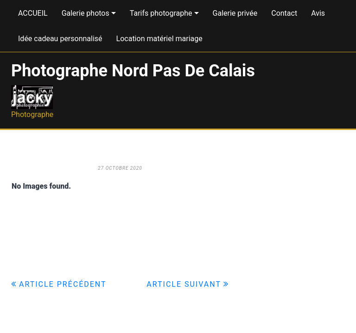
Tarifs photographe (161, 13)
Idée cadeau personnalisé (60, 38)
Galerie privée (235, 13)
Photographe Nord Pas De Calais (133, 70)
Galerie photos (85, 13)
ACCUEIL (33, 13)
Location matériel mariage (159, 38)
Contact (284, 13)
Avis (318, 13)
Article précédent (63, 284)
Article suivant (183, 284)
